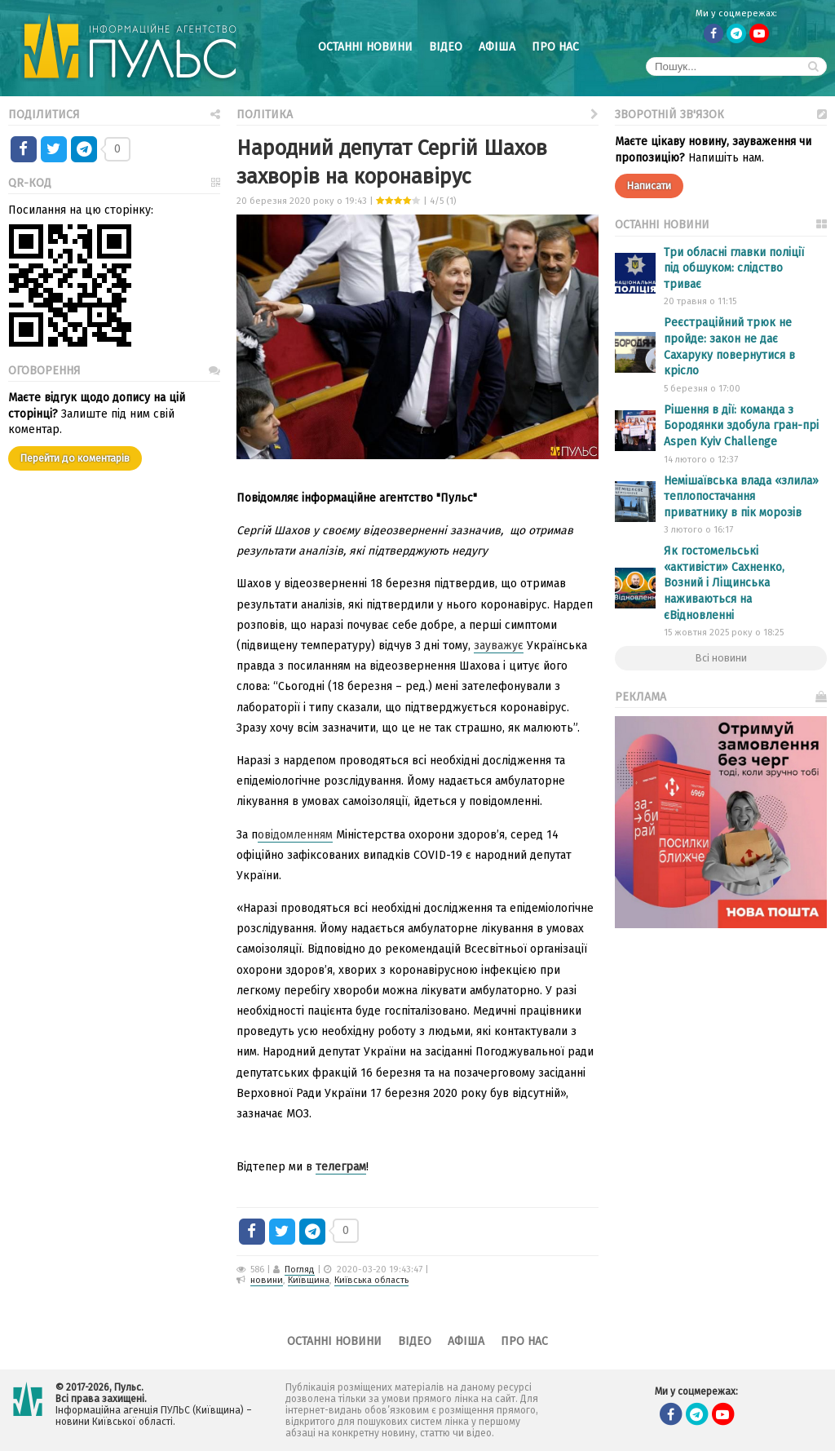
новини (266, 1280)
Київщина (308, 1280)
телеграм (341, 1167)
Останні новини (365, 47)
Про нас (555, 47)
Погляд (300, 1269)
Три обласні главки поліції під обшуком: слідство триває (734, 268)
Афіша (497, 47)
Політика (417, 113)
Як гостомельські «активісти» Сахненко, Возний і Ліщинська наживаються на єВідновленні (724, 583)
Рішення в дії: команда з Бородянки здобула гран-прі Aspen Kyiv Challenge (741, 426)
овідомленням (295, 835)
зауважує (499, 646)
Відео (445, 47)
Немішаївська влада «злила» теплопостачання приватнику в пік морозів (741, 497)
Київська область (371, 1280)
